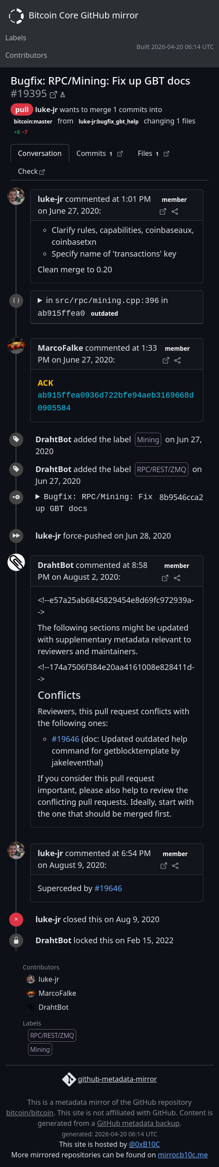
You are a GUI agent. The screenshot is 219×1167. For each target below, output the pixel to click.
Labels (15, 37)
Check (31, 171)
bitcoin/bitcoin (29, 1113)
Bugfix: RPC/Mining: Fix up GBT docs (94, 503)
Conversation (40, 153)
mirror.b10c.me (183, 1155)
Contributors (26, 55)
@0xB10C (144, 1144)
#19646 (65, 738)
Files (153, 153)
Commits (100, 153)
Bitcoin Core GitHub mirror (71, 16)
